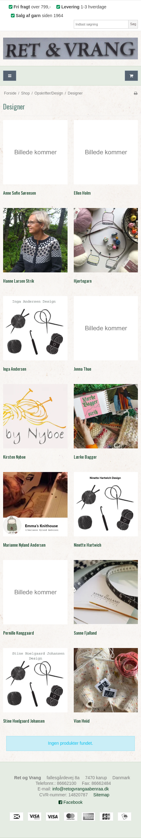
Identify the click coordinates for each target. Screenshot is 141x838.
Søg (133, 24)
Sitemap (101, 794)
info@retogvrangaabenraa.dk (80, 788)
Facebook (70, 802)
